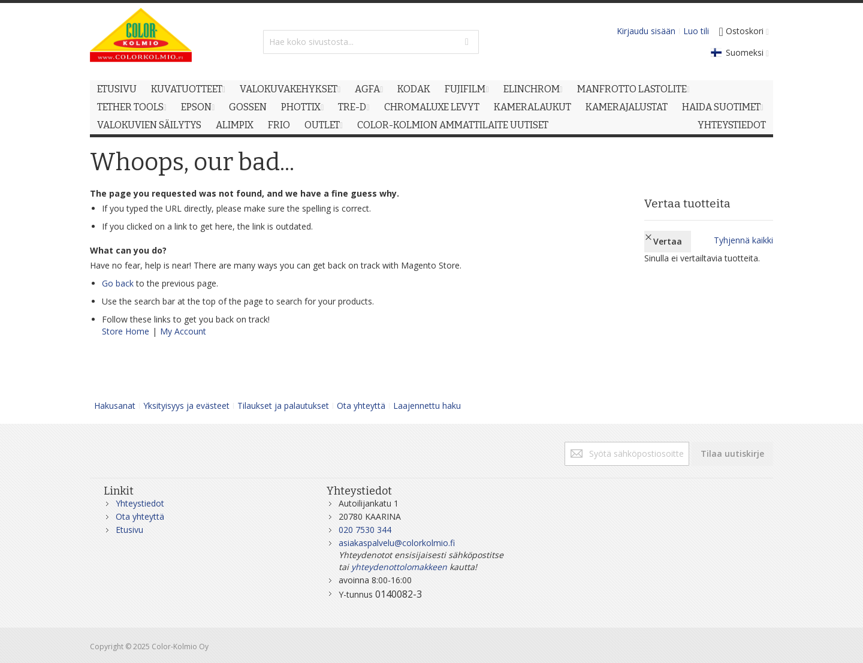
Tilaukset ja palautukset (283, 405)
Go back (118, 283)
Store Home (125, 331)
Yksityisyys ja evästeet (186, 405)
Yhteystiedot (140, 503)
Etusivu (129, 529)
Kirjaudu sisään (646, 31)
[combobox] (371, 42)
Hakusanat (114, 405)
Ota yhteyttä (361, 405)
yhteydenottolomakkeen (399, 566)
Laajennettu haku (427, 405)
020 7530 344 (365, 529)
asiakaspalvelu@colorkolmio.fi (397, 543)
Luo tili (696, 31)
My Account (183, 331)
